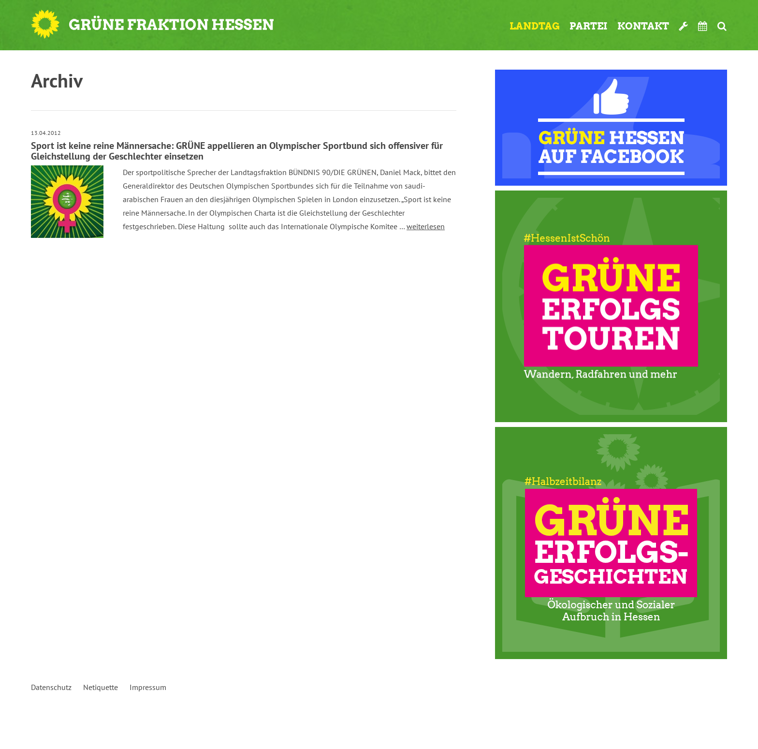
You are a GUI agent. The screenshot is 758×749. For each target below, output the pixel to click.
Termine (703, 26)
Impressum (148, 687)
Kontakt (643, 26)
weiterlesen (426, 226)
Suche (722, 26)
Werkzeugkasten (683, 26)
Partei (588, 26)
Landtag (535, 26)
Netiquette (100, 687)
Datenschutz (51, 687)
